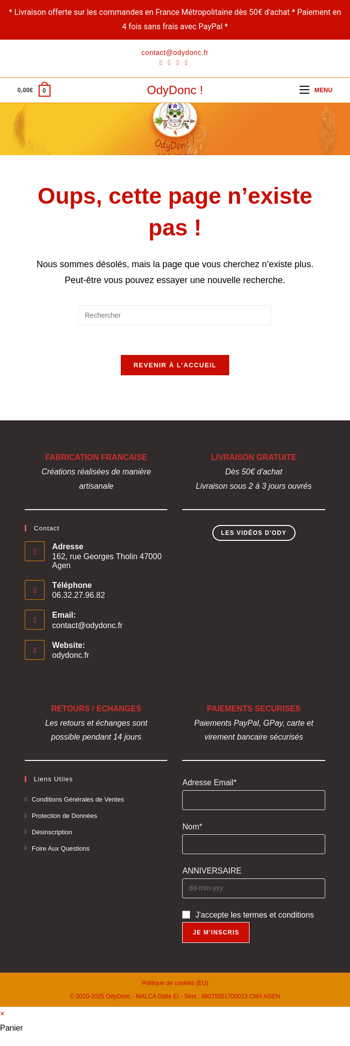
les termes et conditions (272, 915)
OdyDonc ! (175, 90)
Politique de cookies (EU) (175, 983)
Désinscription (52, 832)
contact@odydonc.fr (87, 626)
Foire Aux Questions (61, 848)
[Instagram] (177, 62)
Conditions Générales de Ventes (78, 800)
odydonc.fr (70, 655)
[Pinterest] (169, 62)
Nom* (192, 827)
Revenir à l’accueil (175, 365)
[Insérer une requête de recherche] (174, 315)
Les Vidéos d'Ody (254, 533)
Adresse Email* (209, 783)
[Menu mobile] (316, 90)
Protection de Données (64, 816)
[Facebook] (162, 62)
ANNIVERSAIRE (211, 871)
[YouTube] (186, 62)
